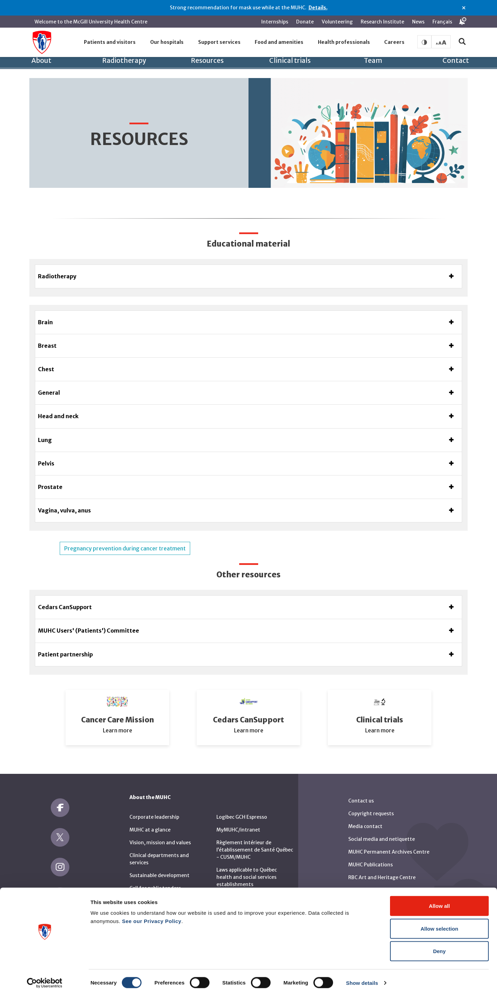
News (418, 22)
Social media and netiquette (381, 830)
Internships (274, 22)
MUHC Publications (370, 856)
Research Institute (382, 22)
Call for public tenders (155, 879)
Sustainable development (159, 867)
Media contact (365, 818)
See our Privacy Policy (152, 914)
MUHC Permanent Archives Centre (388, 843)
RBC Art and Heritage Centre (382, 869)
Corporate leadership (154, 808)
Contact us (361, 792)
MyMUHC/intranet (238, 821)
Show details (362, 976)
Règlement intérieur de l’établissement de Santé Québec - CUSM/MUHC (254, 841)
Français (442, 22)
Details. (318, 7)
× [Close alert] (463, 7)
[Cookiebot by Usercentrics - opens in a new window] (44, 976)
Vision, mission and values (160, 834)
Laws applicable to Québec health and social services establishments (246, 868)
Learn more (117, 721)
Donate (305, 22)
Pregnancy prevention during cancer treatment (125, 540)
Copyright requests (371, 805)
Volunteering (337, 22)
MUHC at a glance (149, 821)
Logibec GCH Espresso (241, 808)
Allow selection (439, 922)
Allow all (439, 899)
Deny (439, 945)
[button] (110, 42)
